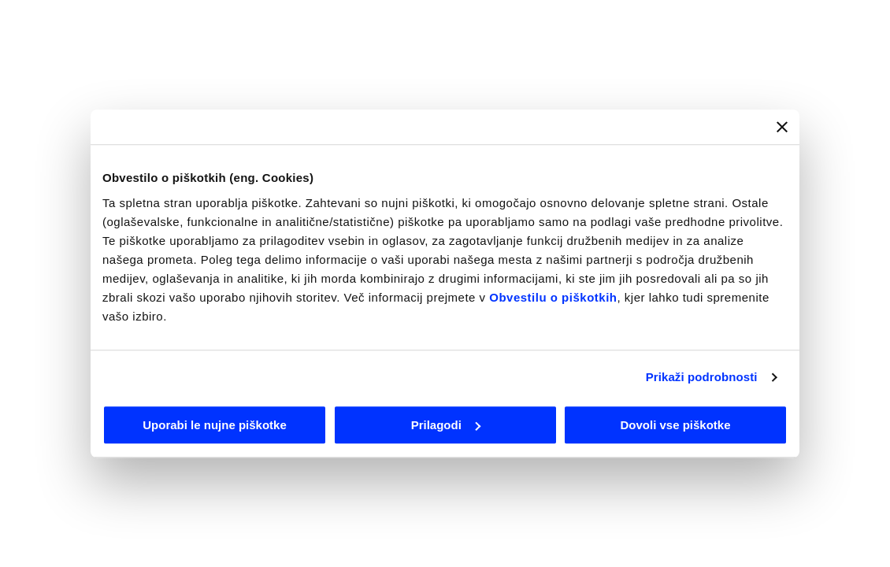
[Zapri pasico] (782, 126)
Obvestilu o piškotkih (553, 297)
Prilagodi (445, 425)
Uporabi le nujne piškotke (215, 425)
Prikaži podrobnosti (702, 377)
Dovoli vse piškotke (675, 425)
